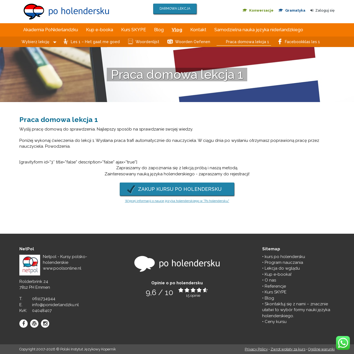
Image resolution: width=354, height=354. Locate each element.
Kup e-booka (99, 29)
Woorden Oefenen (192, 42)
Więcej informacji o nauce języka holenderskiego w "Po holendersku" (177, 201)
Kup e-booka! (278, 274)
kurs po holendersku (285, 256)
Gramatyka (291, 10)
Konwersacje (258, 10)
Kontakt (198, 29)
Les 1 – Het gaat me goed (95, 42)
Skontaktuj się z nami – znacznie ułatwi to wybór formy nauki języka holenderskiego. (296, 309)
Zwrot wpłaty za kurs (287, 349)
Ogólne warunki (321, 349)
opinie (195, 295)
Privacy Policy (256, 349)
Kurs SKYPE (133, 29)
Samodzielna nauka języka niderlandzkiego (258, 29)
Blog (159, 29)
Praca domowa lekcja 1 (247, 42)
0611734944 (43, 298)
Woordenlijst (147, 42)
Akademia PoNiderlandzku (50, 29)
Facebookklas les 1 (302, 42)
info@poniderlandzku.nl (55, 304)
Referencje (275, 286)
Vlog (177, 29)
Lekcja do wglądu (282, 268)
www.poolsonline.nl (62, 268)
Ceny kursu (276, 321)
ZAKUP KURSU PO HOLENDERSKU (180, 189)
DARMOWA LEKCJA (175, 9)
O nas (270, 280)
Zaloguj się (322, 10)
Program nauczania (284, 262)
